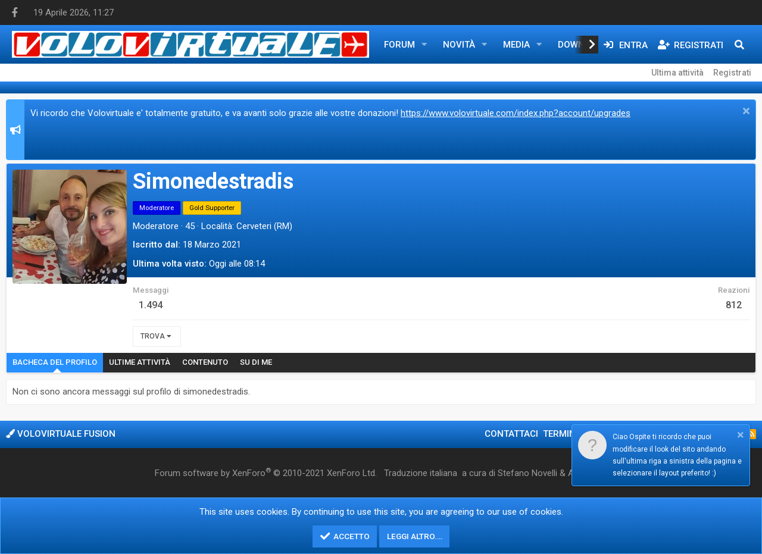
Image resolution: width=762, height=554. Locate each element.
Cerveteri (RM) (264, 226)
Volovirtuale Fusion (60, 433)
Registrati (732, 72)
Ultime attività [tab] (139, 362)
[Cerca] (739, 45)
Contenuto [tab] (205, 362)
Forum (399, 44)
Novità (459, 44)
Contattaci (511, 433)
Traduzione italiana (420, 473)
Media (516, 44)
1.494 (151, 305)
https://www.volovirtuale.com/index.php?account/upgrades (515, 113)
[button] (424, 45)
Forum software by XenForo (266, 472)
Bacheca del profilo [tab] (55, 362)
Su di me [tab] (256, 362)
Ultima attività (677, 72)
